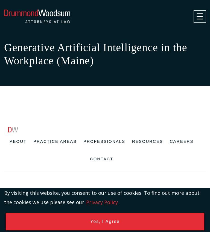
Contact (101, 158)
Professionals (104, 141)
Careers (182, 141)
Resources (147, 141)
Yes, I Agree (105, 221)
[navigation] (200, 16)
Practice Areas (55, 141)
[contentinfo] (105, 179)
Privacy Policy (102, 202)
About (18, 141)
